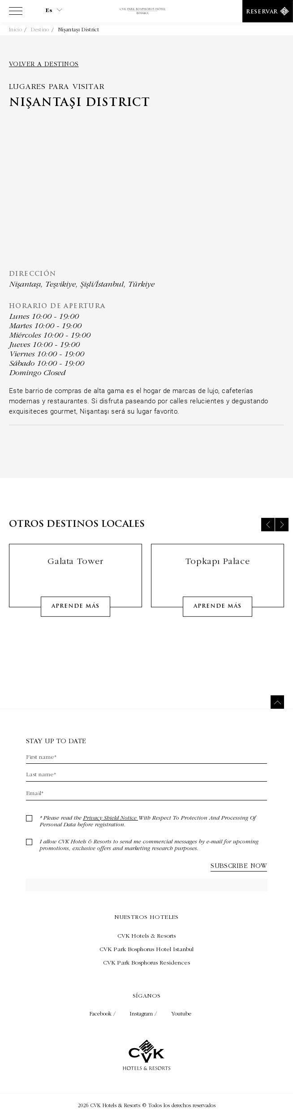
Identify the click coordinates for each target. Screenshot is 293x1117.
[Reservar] (267, 11)
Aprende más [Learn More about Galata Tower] (75, 613)
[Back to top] (277, 702)
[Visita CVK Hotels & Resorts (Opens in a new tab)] (146, 935)
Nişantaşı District (78, 29)
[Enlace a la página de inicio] (146, 11)
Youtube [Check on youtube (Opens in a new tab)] (181, 1013)
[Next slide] (282, 531)
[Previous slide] (268, 531)
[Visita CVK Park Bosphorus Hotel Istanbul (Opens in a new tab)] (146, 949)
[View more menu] (15, 13)
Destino (40, 29)
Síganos (147, 995)
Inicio (15, 29)
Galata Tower (75, 568)
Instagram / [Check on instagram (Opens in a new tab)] (144, 1013)
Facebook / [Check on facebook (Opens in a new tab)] (103, 1013)
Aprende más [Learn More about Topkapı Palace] (217, 613)
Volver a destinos (44, 64)
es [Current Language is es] (54, 10)
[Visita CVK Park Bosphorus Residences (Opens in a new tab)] (146, 962)
